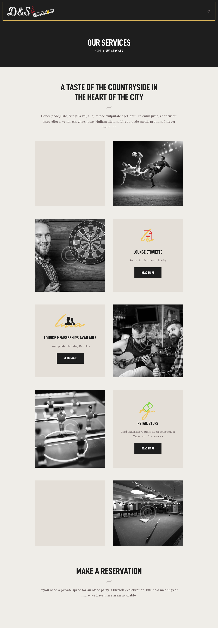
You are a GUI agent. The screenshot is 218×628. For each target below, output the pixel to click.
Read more (148, 275)
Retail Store (148, 435)
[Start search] (209, 11)
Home (98, 50)
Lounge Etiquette (148, 254)
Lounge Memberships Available (70, 344)
